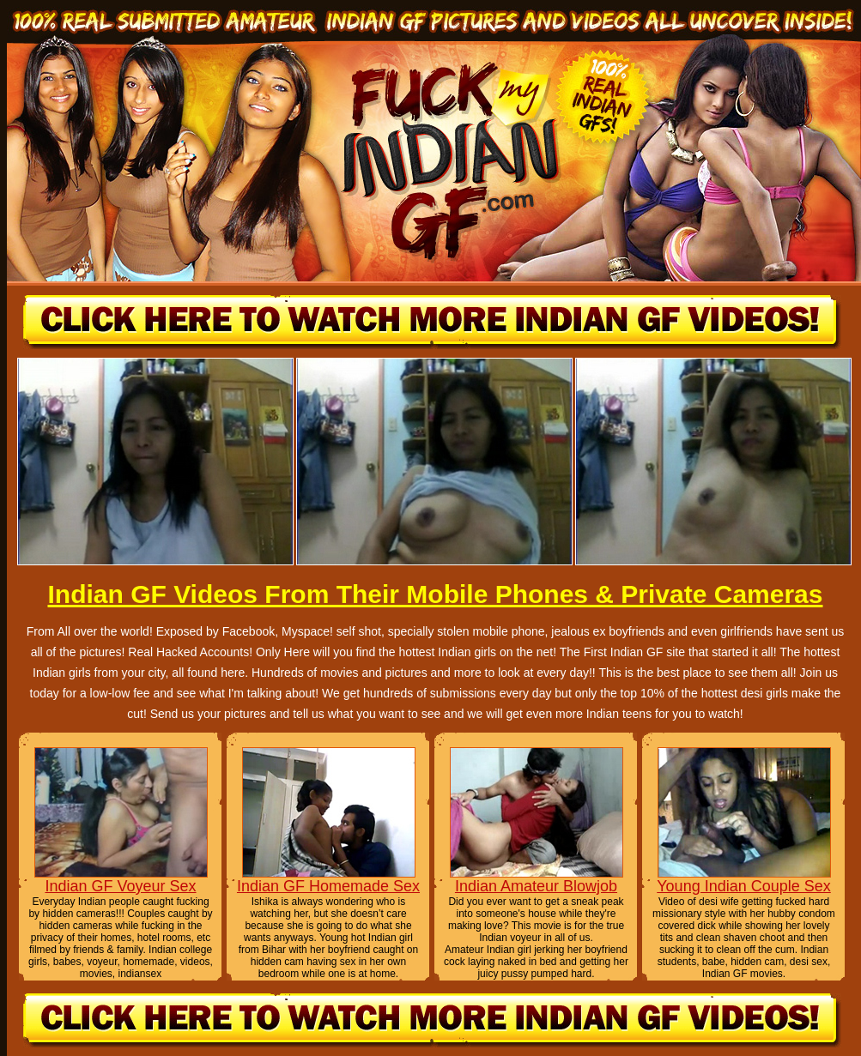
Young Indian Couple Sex (744, 886)
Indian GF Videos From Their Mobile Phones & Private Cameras (434, 594)
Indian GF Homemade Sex (328, 886)
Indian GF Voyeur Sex (120, 886)
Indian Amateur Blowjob (536, 886)
